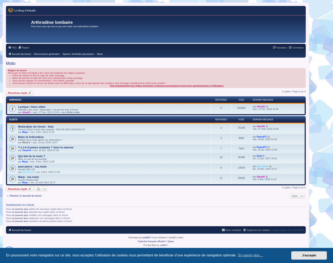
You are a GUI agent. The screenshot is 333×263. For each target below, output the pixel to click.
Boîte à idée (73, 112)
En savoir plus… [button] (250, 255)
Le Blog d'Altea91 (25, 10)
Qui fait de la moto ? (31, 156)
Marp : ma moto (28, 177)
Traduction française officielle (151, 241)
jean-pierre (28, 172)
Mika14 (26, 142)
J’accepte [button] (309, 255)
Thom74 (26, 150)
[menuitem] (12, 47)
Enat (259, 156)
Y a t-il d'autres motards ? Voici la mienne (45, 147)
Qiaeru (171, 241)
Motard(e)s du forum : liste (35, 126)
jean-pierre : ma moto (32, 166)
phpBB (146, 237)
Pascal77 (262, 136)
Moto (10, 63)
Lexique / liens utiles (32, 106)
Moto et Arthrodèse (31, 137)
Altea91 (26, 112)
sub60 (163, 245)
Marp (25, 132)
